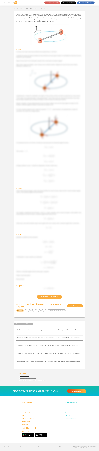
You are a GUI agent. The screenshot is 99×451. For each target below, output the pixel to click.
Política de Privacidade (8, 446)
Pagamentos (68, 412)
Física (22, 8)
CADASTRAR (76, 391)
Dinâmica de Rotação (30, 8)
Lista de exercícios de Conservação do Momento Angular (32, 380)
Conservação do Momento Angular (44, 8)
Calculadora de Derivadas (28, 418)
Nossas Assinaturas (70, 407)
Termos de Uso (24, 446)
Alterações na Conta (70, 415)
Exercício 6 (20, 310)
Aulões (23, 410)
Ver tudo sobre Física (24, 376)
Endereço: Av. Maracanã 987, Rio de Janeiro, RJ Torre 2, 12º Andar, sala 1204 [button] (84, 447)
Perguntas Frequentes (70, 418)
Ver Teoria (75, 305)
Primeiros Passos (69, 410)
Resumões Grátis (26, 421)
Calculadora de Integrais (28, 415)
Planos (39, 446)
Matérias (24, 407)
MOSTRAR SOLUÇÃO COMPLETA (49, 296)
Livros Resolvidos (26, 412)
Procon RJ (58, 446)
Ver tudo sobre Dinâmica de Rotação (28, 378)
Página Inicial (17, 8)
